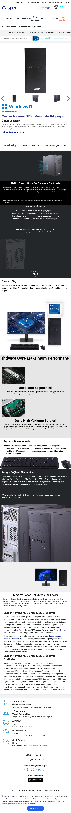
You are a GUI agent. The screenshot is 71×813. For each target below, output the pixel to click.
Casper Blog (46, 2)
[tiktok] (43, 769)
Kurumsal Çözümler (23, 2)
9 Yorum (20, 132)
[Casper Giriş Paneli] (67, 7)
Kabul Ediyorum (35, 808)
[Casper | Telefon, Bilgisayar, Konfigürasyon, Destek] (12, 8)
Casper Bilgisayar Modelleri (16, 32)
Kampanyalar (35, 2)
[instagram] (28, 769)
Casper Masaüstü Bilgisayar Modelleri (41, 32)
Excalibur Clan (57, 2)
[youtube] (39, 769)
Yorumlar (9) (52, 145)
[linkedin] (36, 769)
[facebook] (25, 769)
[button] (2, 98)
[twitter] (32, 769)
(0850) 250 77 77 (35, 760)
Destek (66, 2)
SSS (66, 145)
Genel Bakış (9, 145)
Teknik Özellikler (31, 145)
